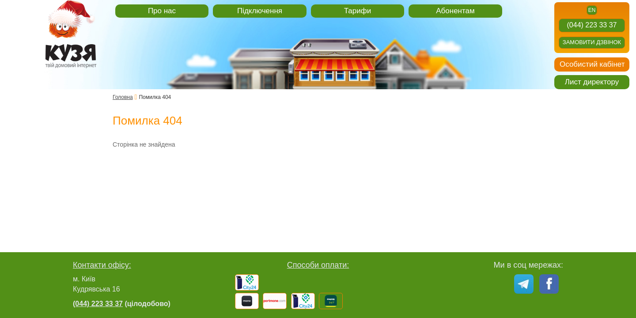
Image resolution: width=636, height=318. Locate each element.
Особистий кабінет (592, 64)
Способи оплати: (318, 265)
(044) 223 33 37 (592, 25)
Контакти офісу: (102, 265)
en (592, 10)
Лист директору (592, 82)
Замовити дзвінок (592, 42)
